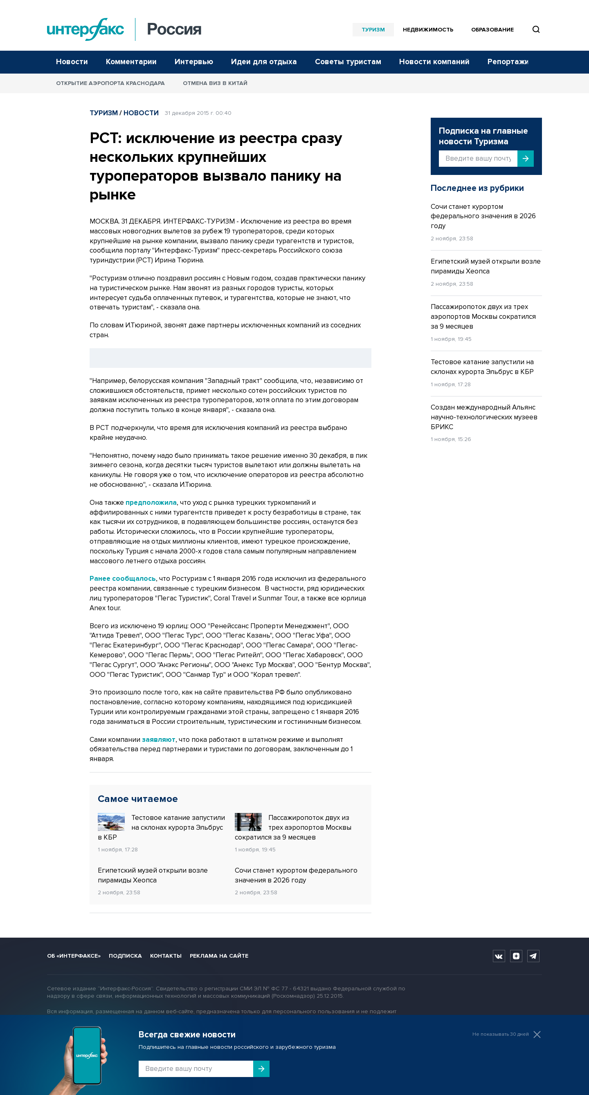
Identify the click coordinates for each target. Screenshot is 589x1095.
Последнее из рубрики (477, 188)
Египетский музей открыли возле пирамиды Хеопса (153, 875)
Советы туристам (348, 62)
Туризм (373, 29)
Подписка (125, 955)
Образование (492, 29)
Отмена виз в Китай (215, 83)
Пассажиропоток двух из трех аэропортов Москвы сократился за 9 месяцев (293, 827)
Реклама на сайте (219, 955)
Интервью (194, 62)
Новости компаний (434, 62)
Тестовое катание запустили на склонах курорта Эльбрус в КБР (161, 827)
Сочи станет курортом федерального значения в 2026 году (296, 875)
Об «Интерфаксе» (74, 955)
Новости (72, 62)
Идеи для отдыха (264, 62)
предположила (151, 502)
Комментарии (131, 62)
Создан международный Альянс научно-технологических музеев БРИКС (484, 417)
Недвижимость (428, 29)
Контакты (166, 955)
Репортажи (508, 62)
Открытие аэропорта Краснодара (110, 83)
